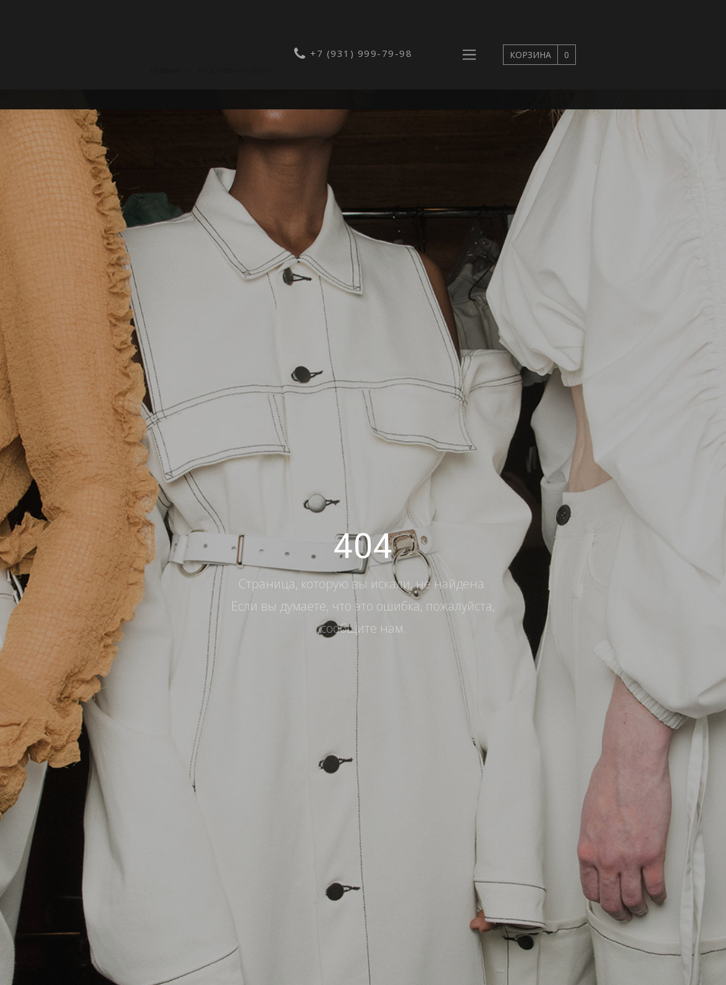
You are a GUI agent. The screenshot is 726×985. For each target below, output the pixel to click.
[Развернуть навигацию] (469, 55)
